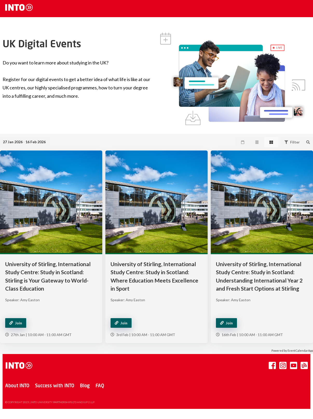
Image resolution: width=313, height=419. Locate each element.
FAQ (100, 386)
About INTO (17, 386)
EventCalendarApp (300, 350)
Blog (85, 386)
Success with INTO (54, 386)
